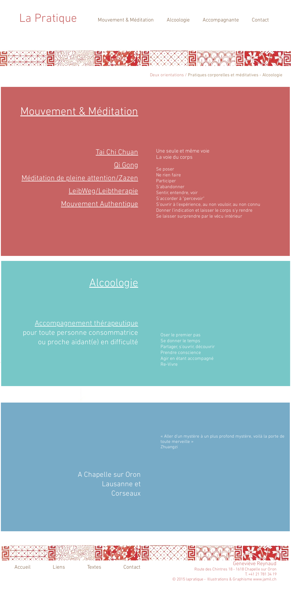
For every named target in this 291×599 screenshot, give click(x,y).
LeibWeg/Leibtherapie (103, 191)
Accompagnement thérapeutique (86, 323)
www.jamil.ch (265, 579)
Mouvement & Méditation (79, 112)
